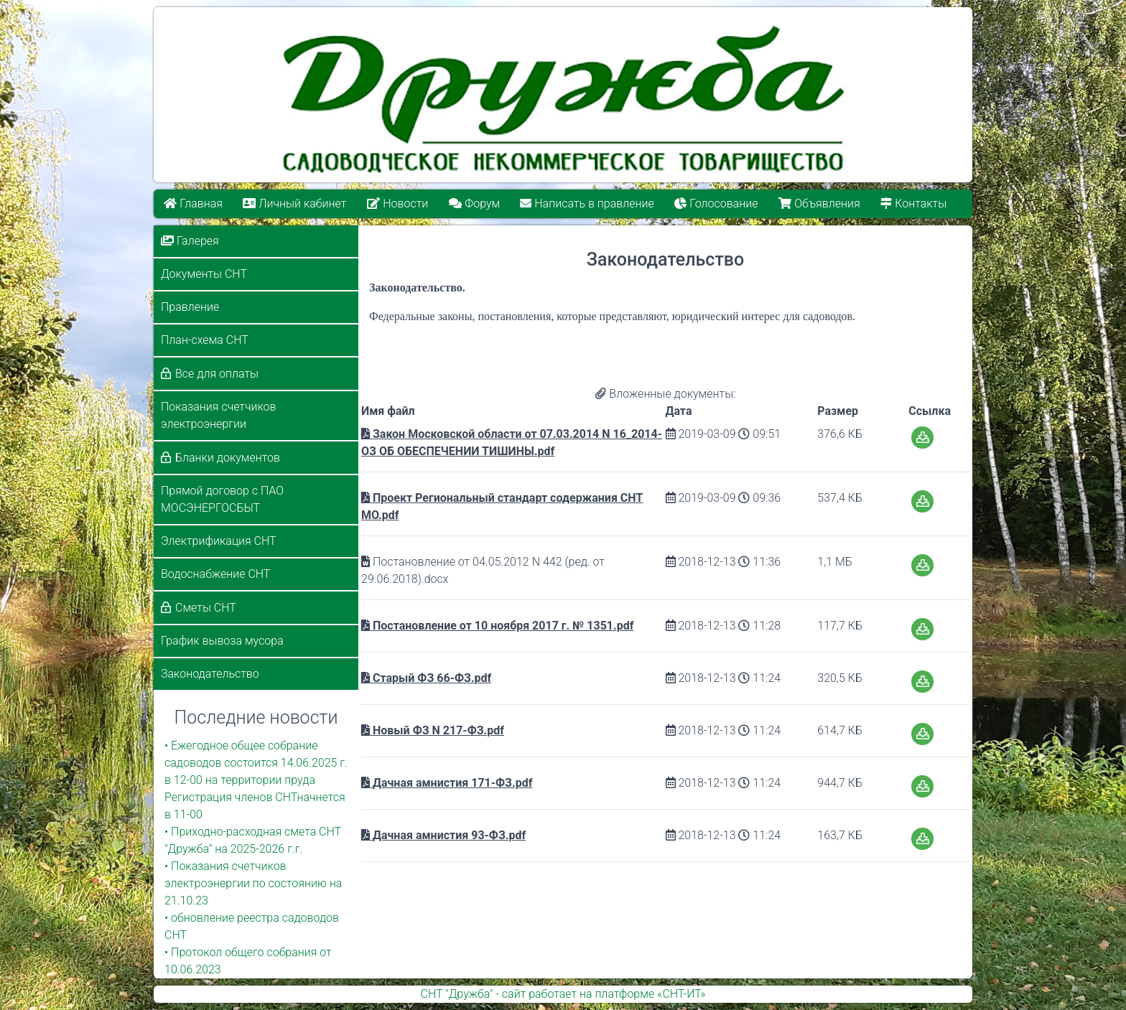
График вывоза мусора (222, 640)
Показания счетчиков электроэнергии (218, 415)
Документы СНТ (204, 274)
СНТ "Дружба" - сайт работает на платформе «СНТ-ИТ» (563, 994)
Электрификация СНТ (218, 541)
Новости (397, 203)
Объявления (819, 203)
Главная (193, 203)
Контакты (914, 203)
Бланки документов (227, 457)
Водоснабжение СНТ (215, 574)
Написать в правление (587, 203)
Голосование (716, 203)
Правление (190, 307)
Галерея (190, 241)
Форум (474, 203)
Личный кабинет (295, 203)
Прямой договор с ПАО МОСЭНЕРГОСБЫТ (222, 499)
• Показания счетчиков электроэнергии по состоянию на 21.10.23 (253, 883)
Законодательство (210, 674)
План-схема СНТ (204, 340)
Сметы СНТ (205, 607)
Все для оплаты (217, 373)
